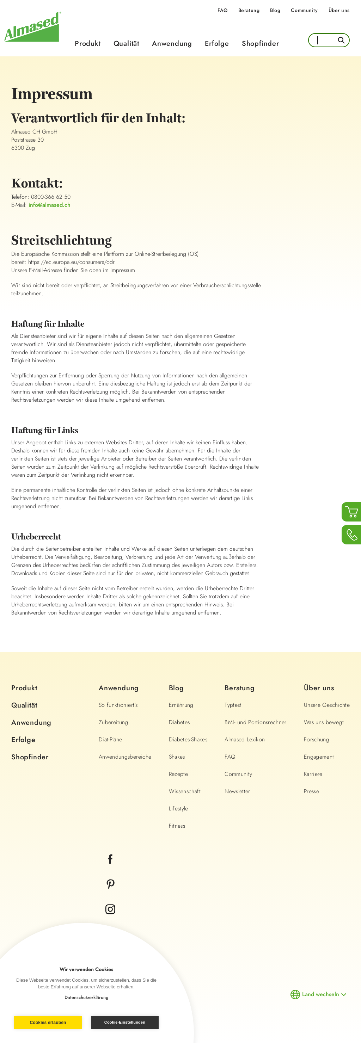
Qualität (126, 43)
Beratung (248, 10)
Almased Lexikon (245, 739)
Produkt (88, 43)
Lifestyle (178, 808)
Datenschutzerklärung (87, 997)
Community (304, 10)
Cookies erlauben (48, 1022)
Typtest (233, 705)
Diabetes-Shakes (188, 739)
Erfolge (217, 43)
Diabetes (179, 722)
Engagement (319, 757)
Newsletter (237, 791)
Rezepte (178, 774)
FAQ (223, 10)
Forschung (316, 739)
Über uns (339, 10)
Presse (311, 791)
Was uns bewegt (324, 722)
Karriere (313, 774)
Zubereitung (113, 722)
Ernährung (181, 705)
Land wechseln (320, 994)
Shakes (177, 757)
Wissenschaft (185, 791)
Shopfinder (260, 43)
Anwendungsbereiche (125, 757)
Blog (275, 10)
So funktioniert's (118, 705)
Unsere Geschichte (327, 705)
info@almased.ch (50, 205)
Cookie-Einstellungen (124, 1022)
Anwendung (172, 43)
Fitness (177, 826)
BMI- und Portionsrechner (255, 722)
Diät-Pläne (110, 739)
